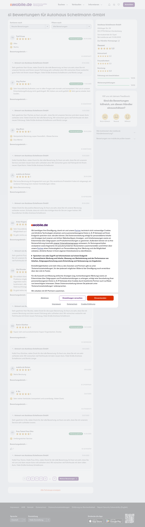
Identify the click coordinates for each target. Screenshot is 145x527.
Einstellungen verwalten (72, 298)
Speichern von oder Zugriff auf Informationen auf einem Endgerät (60, 256)
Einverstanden (100, 298)
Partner (78, 230)
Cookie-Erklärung (88, 304)
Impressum (56, 304)
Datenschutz (72, 304)
